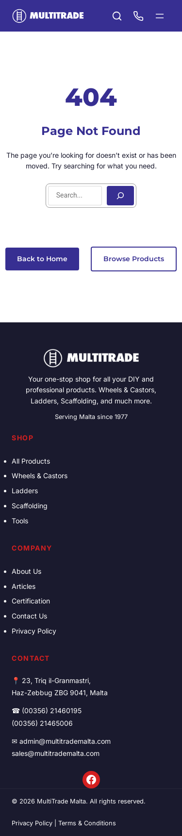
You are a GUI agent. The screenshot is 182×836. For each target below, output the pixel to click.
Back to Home (42, 258)
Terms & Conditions (87, 823)
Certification (31, 601)
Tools (20, 521)
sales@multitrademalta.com (55, 753)
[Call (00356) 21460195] (138, 16)
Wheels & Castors (39, 475)
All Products (31, 461)
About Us (26, 571)
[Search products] (117, 16)
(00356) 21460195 (52, 710)
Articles (23, 586)
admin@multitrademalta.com (65, 741)
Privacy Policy (34, 631)
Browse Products (133, 258)
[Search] (120, 195)
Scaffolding (30, 506)
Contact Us (29, 616)
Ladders (25, 490)
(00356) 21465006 (42, 723)
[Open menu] (159, 16)
